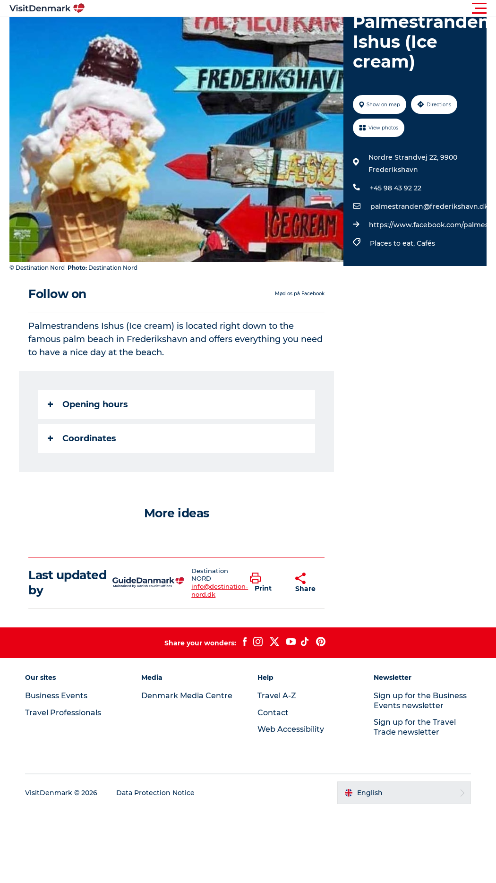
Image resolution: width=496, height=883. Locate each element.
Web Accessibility (290, 729)
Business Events (56, 695)
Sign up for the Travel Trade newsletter (415, 727)
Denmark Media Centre (186, 695)
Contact (273, 712)
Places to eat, (393, 243)
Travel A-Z (276, 695)
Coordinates (82, 438)
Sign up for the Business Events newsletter (420, 700)
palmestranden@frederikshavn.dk (429, 206)
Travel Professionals (63, 712)
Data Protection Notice (155, 793)
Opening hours (88, 404)
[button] (290, 8)
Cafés (426, 243)
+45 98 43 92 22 (395, 188)
